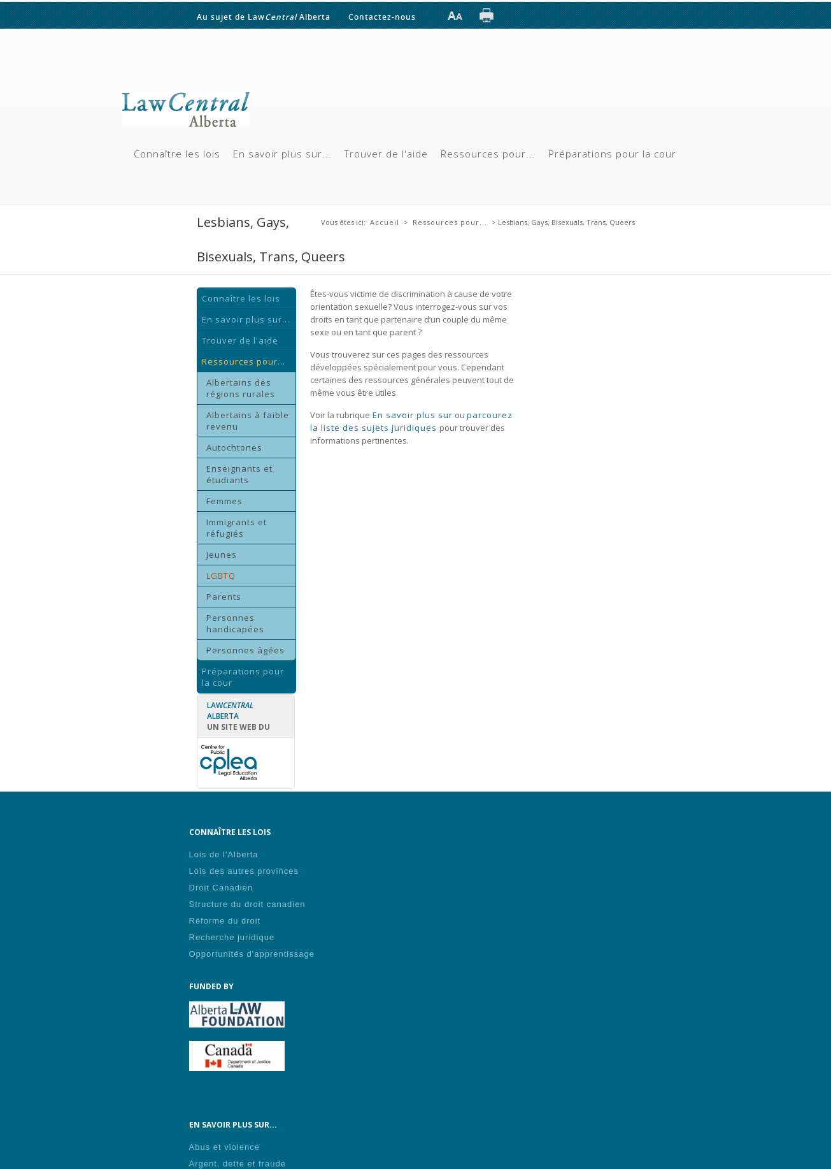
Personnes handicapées (235, 623)
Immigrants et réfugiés (236, 527)
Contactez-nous (382, 16)
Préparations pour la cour (612, 153)
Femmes (224, 501)
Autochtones (234, 447)
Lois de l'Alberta (224, 854)
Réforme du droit (225, 921)
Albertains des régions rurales (240, 388)
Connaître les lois (177, 153)
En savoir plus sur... (282, 153)
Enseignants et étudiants (239, 474)
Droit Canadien (221, 887)
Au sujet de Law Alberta (263, 16)
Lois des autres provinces (244, 871)
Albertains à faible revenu (247, 420)
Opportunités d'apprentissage (252, 954)
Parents (223, 596)
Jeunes (221, 554)
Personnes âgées (245, 650)
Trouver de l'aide (386, 153)
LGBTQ (221, 575)
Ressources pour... (488, 153)
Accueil (384, 222)
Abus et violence (224, 1147)
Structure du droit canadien (247, 904)
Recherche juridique (232, 937)
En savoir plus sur (411, 415)
